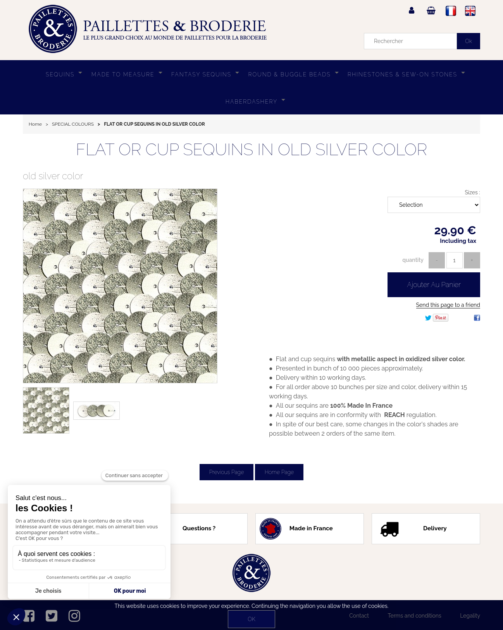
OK (251, 619)
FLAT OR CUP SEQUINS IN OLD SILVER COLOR (251, 149)
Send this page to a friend (448, 305)
